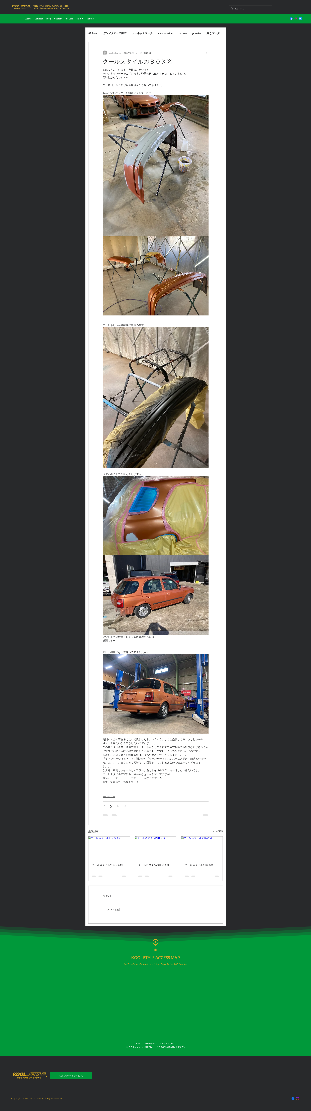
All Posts (92, 33)
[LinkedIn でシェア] (118, 806)
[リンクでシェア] (125, 806)
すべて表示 (218, 831)
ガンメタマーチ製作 (114, 33)
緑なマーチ (213, 33)
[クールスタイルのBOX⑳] (202, 848)
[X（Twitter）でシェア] (111, 806)
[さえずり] (300, 18)
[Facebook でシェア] (104, 806)
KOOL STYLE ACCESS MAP (155, 957)
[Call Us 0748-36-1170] (71, 1075)
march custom (165, 33)
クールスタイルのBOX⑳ (199, 864)
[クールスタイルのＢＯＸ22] (109, 848)
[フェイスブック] (291, 18)
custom (183, 33)
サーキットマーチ (142, 33)
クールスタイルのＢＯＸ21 (153, 864)
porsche (196, 33)
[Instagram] (296, 18)
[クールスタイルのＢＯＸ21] (155, 848)
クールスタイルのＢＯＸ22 (107, 864)
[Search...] (250, 8)
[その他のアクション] (207, 53)
